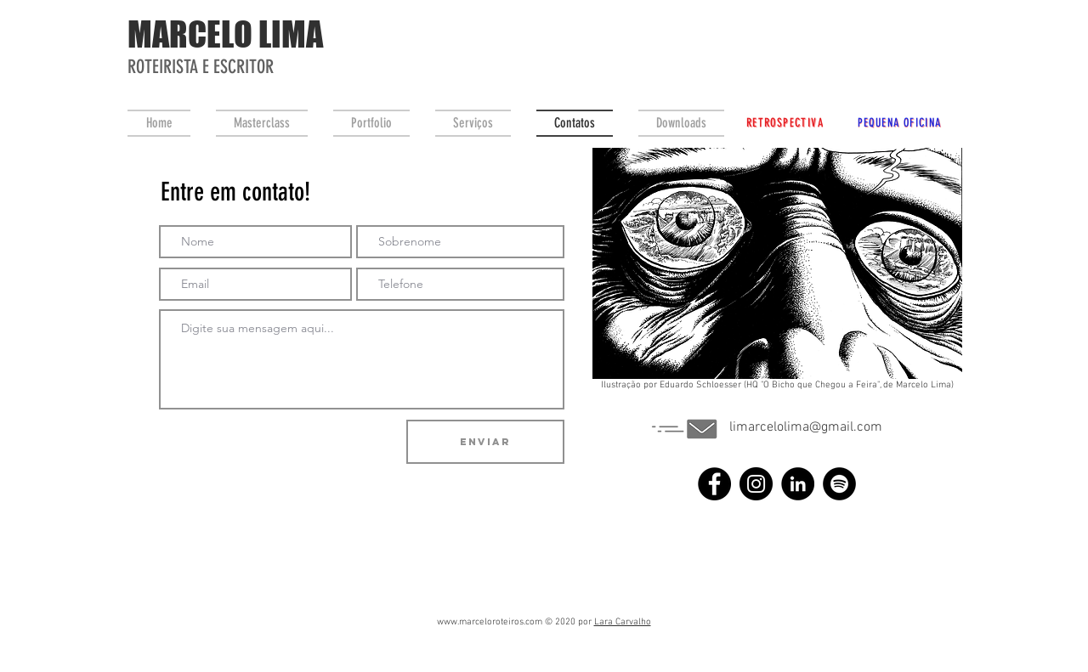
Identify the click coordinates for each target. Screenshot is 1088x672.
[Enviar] (485, 442)
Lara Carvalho (622, 622)
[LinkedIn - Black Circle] (797, 483)
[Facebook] (714, 483)
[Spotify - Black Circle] (839, 483)
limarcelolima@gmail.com (805, 427)
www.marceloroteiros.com (489, 622)
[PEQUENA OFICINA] (899, 122)
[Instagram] (756, 483)
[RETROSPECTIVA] (785, 122)
